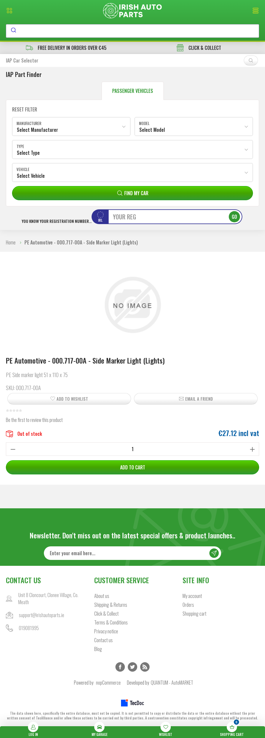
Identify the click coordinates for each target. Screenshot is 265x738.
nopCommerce (108, 682)
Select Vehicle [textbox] (31, 175)
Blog (98, 648)
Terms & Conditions (111, 622)
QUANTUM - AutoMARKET (172, 682)
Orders (188, 604)
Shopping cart (194, 613)
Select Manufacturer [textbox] (37, 129)
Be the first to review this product (34, 419)
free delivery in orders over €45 (66, 47)
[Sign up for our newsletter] (132, 553)
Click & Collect (106, 613)
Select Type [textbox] (28, 152)
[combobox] (132, 31)
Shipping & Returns (110, 604)
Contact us (103, 640)
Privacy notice (106, 631)
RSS (145, 667)
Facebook (120, 667)
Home (11, 242)
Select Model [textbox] (152, 129)
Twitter (132, 667)
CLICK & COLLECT (199, 47)
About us (101, 595)
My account (192, 595)
